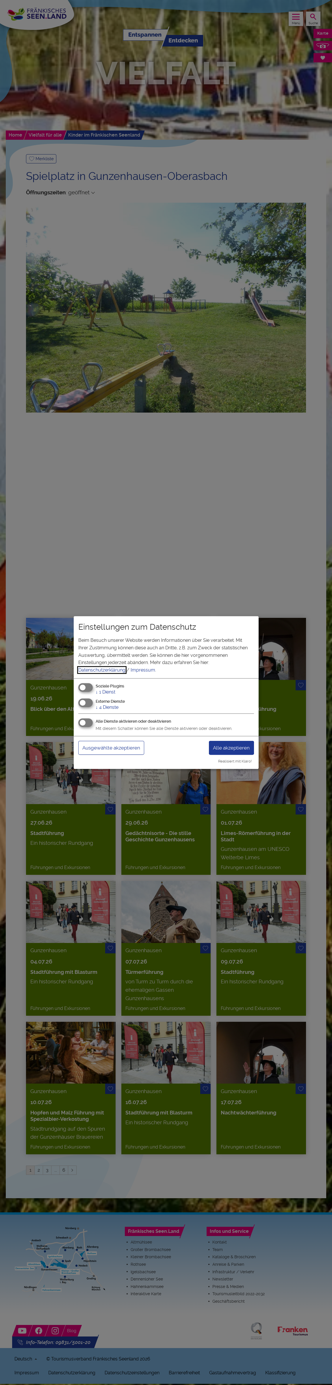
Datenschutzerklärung (101, 670)
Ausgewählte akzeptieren (113, 748)
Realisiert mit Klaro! (235, 761)
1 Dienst (105, 692)
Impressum (143, 670)
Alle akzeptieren (230, 748)
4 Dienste (107, 707)
